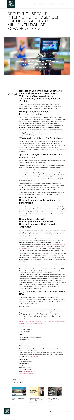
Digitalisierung (51, 4)
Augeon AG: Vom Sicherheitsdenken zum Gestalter (54, 399)
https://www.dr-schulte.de (26, 373)
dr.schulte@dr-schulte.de (29, 371)
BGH (26, 230)
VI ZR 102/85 (56, 244)
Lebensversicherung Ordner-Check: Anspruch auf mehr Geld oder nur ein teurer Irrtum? (37, 400)
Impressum (52, 411)
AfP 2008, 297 (25, 248)
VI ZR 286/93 (38, 246)
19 (57, 240)
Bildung (34, 4)
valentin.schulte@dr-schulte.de (31, 346)
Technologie (61, 4)
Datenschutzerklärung (64, 411)
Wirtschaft (41, 4)
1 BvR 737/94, (49, 253)
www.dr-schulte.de (33, 356)
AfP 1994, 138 (45, 246)
